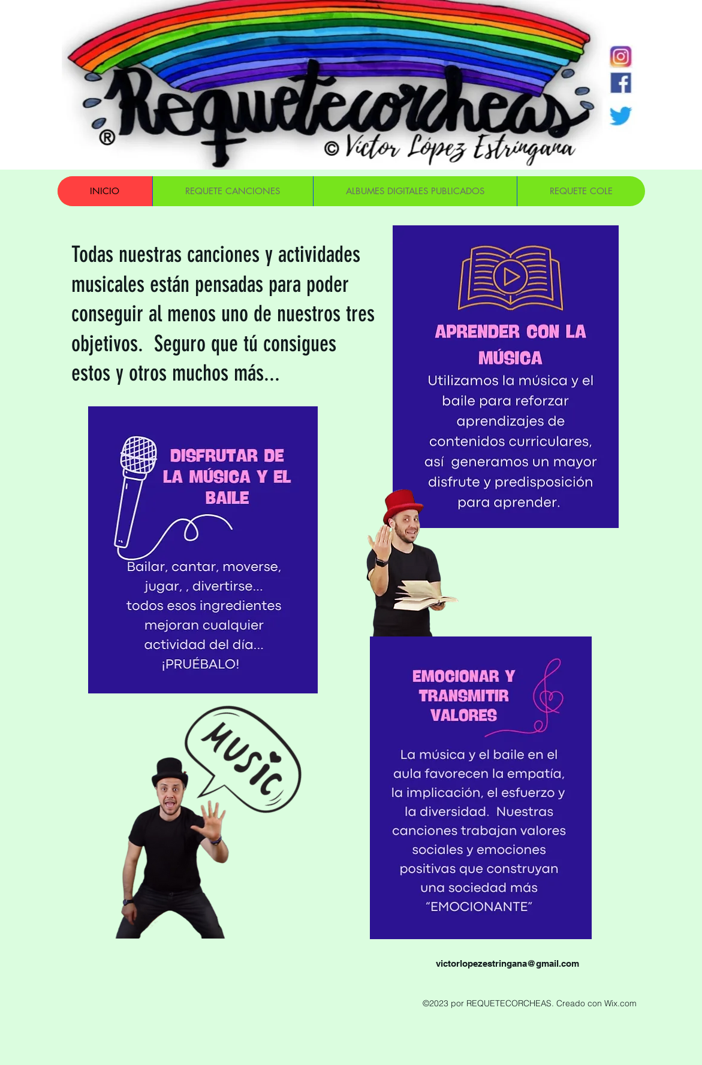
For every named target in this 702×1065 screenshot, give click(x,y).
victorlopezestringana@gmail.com (507, 963)
